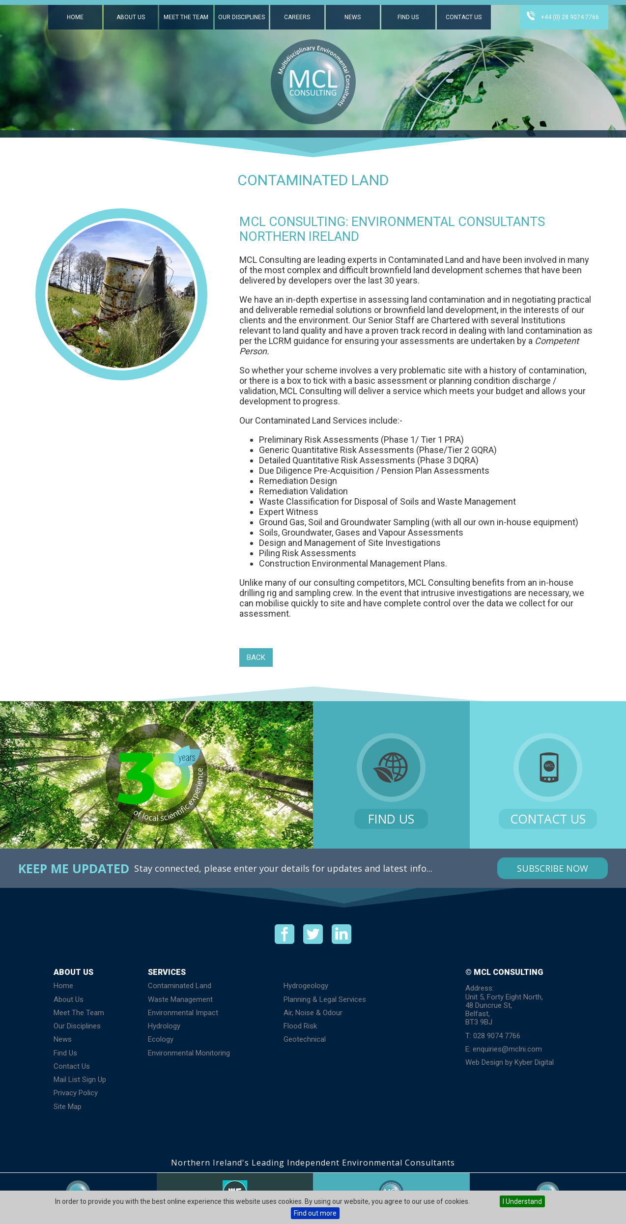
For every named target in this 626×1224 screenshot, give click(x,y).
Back (256, 657)
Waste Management (180, 999)
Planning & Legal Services (325, 999)
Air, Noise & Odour (313, 1012)
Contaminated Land (179, 985)
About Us (130, 17)
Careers (297, 17)
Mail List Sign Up (80, 1079)
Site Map (68, 1106)
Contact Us (464, 17)
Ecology (160, 1039)
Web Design (484, 1062)
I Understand (522, 1201)
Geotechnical (305, 1039)
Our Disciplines (241, 17)
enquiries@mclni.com (507, 1049)
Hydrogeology (306, 985)
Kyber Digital (534, 1062)
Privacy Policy (76, 1092)
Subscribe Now (552, 868)
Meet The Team (186, 17)
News (352, 17)
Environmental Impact (183, 1012)
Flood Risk (300, 1026)
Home (75, 17)
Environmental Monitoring (189, 1053)
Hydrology (164, 1026)
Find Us (408, 17)
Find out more (315, 1213)
